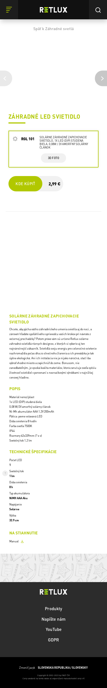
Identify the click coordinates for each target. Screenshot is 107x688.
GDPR (53, 640)
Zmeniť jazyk (53, 668)
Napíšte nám (53, 619)
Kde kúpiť (25, 183)
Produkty (53, 608)
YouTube (54, 629)
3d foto (53, 158)
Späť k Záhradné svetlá (53, 28)
